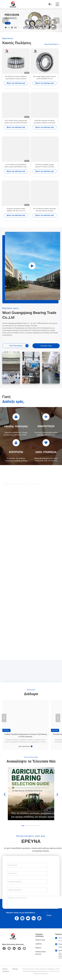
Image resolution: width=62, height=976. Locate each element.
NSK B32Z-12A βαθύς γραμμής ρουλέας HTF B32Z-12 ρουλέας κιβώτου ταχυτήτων (44, 166)
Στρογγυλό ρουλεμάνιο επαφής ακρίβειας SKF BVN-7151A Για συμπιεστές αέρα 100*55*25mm (15, 210)
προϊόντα (38, 944)
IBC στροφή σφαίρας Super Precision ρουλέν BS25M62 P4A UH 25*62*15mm (44, 78)
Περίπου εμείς (40, 940)
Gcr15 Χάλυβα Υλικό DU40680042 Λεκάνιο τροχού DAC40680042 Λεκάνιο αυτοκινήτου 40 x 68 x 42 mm (16, 166)
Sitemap (15, 969)
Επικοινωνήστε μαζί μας (40, 953)
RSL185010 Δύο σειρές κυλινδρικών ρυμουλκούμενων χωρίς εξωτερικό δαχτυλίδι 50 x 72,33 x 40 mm (16, 78)
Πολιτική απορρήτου (5, 970)
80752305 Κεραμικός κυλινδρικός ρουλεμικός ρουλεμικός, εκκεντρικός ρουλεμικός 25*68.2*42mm (44, 122)
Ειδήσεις (38, 948)
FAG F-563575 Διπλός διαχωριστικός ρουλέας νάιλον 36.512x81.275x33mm (16, 121)
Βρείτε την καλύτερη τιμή (16, 83)
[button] (29, 28)
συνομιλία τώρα (46, 346)
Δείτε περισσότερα (52, 44)
